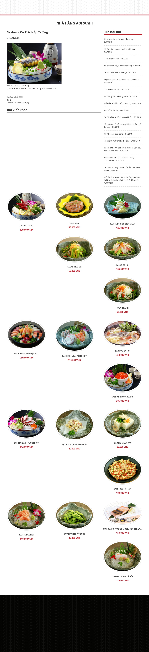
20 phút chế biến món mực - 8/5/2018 (120, 72)
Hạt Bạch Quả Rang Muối (74, 445)
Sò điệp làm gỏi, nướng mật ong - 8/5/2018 (122, 65)
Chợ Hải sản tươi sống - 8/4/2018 (118, 134)
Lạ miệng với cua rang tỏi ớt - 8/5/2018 (120, 96)
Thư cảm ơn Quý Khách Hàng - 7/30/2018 (122, 141)
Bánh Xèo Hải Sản (122, 489)
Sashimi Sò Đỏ (26, 226)
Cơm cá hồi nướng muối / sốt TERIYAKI (122, 529)
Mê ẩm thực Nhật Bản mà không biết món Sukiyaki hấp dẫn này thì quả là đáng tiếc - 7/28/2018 (122, 180)
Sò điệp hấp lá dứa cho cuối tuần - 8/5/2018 (122, 117)
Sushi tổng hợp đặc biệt (26, 354)
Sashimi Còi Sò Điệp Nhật (122, 224)
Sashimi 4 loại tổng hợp (74, 356)
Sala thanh (123, 308)
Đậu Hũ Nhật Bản (122, 443)
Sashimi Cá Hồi (26, 535)
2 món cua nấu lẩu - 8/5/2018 (116, 89)
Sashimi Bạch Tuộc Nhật (26, 443)
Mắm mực (74, 223)
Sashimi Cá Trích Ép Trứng (18, 102)
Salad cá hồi (122, 265)
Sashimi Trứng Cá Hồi (122, 397)
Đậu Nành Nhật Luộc (74, 534)
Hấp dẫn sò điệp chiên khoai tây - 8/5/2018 (122, 103)
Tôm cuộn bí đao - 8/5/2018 (116, 58)
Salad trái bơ (74, 267)
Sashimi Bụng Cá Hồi (123, 576)
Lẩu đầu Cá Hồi (122, 351)
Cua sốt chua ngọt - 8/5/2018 (116, 110)
